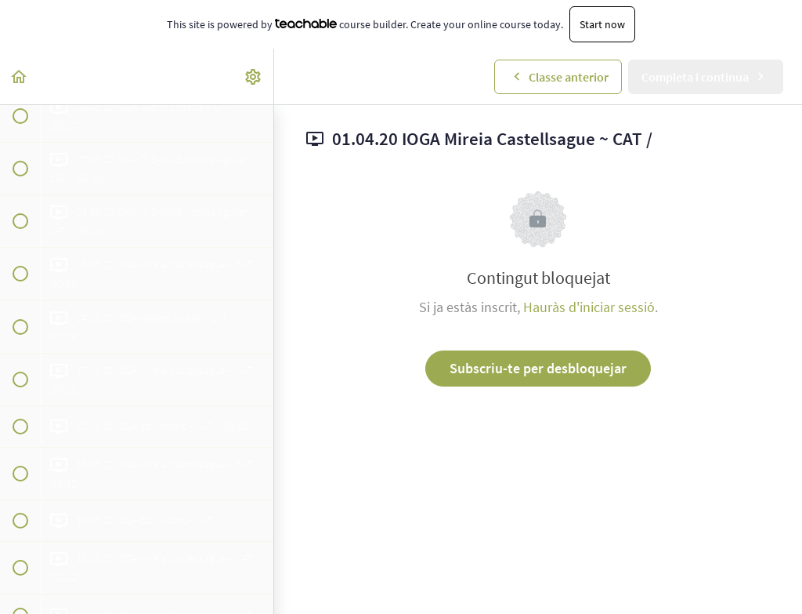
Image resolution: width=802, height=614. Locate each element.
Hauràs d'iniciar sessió (589, 307)
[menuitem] (253, 76)
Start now (602, 24)
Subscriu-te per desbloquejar (538, 368)
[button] (19, 76)
